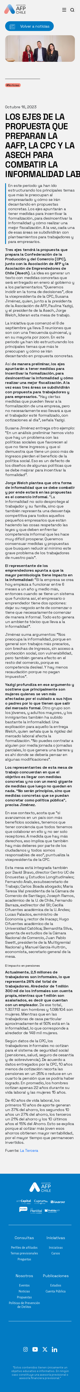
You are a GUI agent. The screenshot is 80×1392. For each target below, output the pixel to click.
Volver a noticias (30, 26)
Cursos (55, 1253)
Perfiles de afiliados (24, 1247)
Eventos (24, 1285)
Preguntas (24, 1259)
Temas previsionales (24, 1253)
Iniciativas (56, 1247)
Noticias (24, 1291)
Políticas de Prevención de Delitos (24, 1305)
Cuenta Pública (56, 1291)
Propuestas (24, 1297)
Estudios (55, 1285)
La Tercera (29, 1150)
